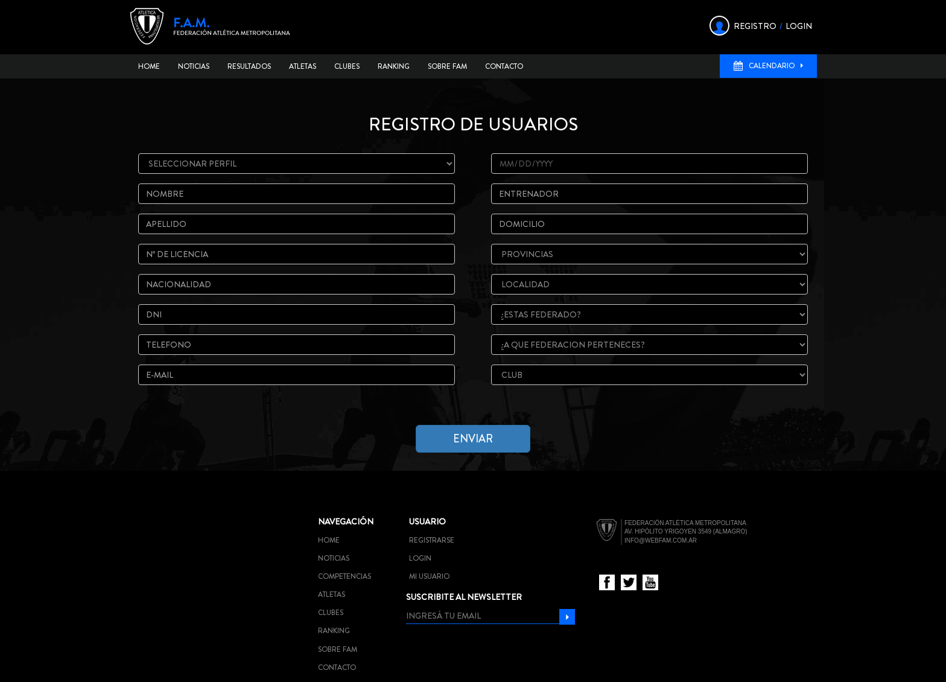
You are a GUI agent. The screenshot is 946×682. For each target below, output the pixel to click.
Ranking (394, 66)
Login (420, 558)
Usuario (427, 521)
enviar (473, 439)
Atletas (302, 66)
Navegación (345, 521)
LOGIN (799, 26)
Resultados (249, 66)
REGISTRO (755, 26)
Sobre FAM (447, 66)
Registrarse (431, 540)
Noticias (193, 66)
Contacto (504, 66)
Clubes (347, 66)
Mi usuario (429, 576)
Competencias (344, 576)
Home (149, 66)
